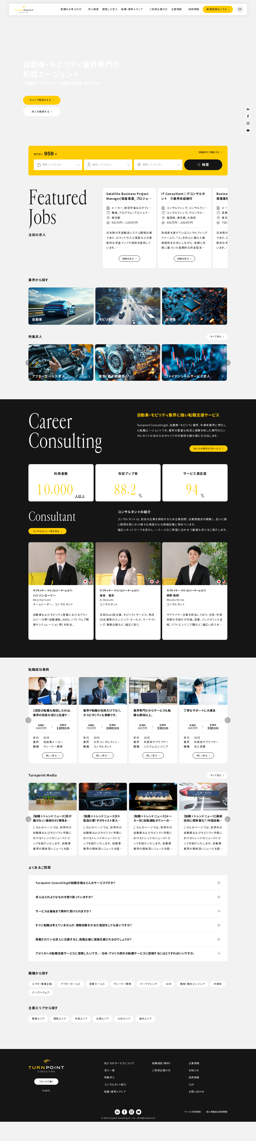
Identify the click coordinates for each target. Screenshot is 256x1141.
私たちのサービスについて (119, 1063)
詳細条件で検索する (209, 152)
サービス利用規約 (192, 1111)
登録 (217, 9)
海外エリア (145, 1018)
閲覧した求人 (110, 9)
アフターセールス (70, 984)
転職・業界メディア (132, 9)
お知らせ (194, 1070)
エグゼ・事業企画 (42, 984)
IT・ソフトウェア (40, 992)
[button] (224, 273)
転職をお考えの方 (71, 9)
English (46, 1090)
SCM (168, 984)
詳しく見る (51, 755)
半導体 (217, 984)
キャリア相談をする (40, 100)
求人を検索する (40, 111)
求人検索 (93, 9)
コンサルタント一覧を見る (46, 531)
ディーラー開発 (122, 984)
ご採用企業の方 (158, 9)
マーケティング (148, 984)
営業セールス (97, 984)
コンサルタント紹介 (115, 1084)
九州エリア (124, 1018)
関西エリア (60, 1018)
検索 (203, 165)
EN (240, 9)
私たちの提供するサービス (207, 448)
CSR (191, 1084)
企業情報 (176, 9)
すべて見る (215, 336)
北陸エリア (102, 1018)
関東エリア (38, 1018)
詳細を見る (128, 258)
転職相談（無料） (161, 1063)
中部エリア (81, 1018)
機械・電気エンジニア (192, 984)
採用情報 (194, 9)
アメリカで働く (46, 1081)
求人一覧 (109, 1070)
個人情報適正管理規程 (217, 1111)
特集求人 (109, 1077)
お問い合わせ (196, 1091)
